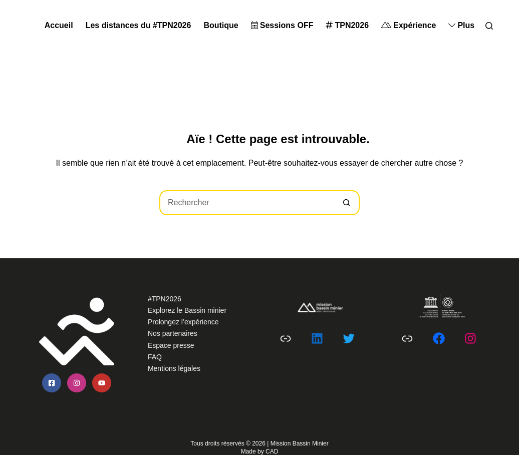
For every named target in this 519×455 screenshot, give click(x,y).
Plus (461, 25)
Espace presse (171, 345)
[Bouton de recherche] (347, 202)
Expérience (408, 25)
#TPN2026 (164, 299)
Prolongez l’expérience (183, 322)
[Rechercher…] (247, 202)
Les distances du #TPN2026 (138, 25)
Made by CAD (260, 451)
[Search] (489, 26)
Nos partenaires (172, 333)
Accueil (59, 25)
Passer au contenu (33, 6)
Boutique (220, 25)
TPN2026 (347, 25)
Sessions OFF (282, 25)
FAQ (155, 357)
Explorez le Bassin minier (187, 310)
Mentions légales (174, 368)
